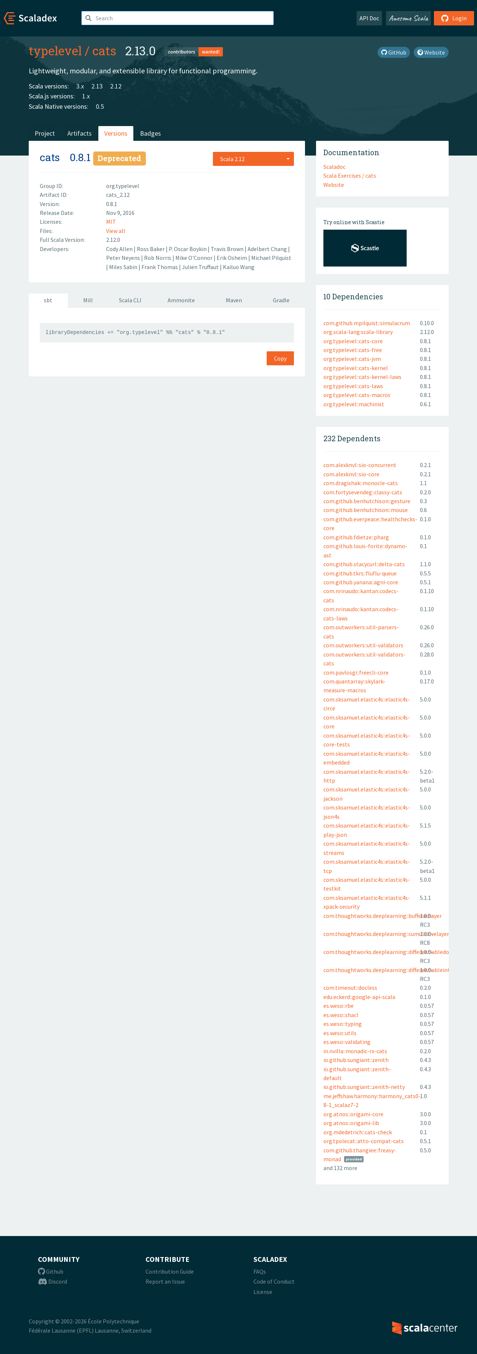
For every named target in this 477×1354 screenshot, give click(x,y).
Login (454, 18)
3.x (80, 86)
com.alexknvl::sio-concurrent (359, 465)
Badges (150, 133)
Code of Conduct (274, 1281)
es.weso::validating (347, 1041)
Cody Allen (120, 249)
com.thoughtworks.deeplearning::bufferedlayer (382, 915)
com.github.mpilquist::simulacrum (366, 323)
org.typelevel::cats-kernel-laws (362, 376)
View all (115, 230)
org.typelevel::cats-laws (353, 386)
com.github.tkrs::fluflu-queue (360, 573)
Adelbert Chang (268, 249)
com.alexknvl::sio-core (351, 474)
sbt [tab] (48, 300)
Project (45, 133)
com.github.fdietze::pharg (356, 537)
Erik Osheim (232, 257)
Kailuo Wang (239, 267)
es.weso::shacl (340, 1015)
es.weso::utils (340, 1033)
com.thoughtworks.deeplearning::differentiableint (386, 970)
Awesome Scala (408, 18)
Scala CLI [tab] (130, 300)
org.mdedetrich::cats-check (357, 1132)
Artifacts (79, 133)
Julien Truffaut (201, 267)
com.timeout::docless (350, 987)
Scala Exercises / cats (349, 175)
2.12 (116, 86)
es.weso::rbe (338, 1005)
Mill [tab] (88, 300)
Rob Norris (158, 257)
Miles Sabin (123, 267)
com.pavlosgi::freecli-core (356, 672)
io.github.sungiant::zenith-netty (364, 1086)
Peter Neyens (123, 257)
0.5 (100, 106)
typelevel (55, 50)
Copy (280, 358)
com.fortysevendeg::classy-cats (362, 492)
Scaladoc (334, 166)
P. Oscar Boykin (188, 249)
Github (50, 1271)
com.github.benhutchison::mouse (365, 510)
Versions (115, 133)
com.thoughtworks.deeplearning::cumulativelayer (386, 933)
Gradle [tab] (281, 300)
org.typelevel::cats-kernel (355, 368)
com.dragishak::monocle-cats (360, 483)
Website (431, 52)
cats (104, 50)
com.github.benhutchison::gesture (366, 501)
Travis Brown (228, 249)
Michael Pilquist (271, 257)
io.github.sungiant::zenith (356, 1060)
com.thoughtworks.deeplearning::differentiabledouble (391, 952)
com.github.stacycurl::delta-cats (364, 564)
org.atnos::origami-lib (351, 1123)
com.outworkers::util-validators (363, 645)
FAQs (259, 1271)
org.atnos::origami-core (353, 1114)
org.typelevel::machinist (353, 404)
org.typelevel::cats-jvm (352, 358)
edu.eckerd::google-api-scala (359, 996)
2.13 (97, 86)
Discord (52, 1281)
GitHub (393, 52)
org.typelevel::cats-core (353, 341)
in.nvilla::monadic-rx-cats (355, 1051)
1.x (86, 96)
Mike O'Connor (194, 257)
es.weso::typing (342, 1023)
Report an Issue (165, 1281)
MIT (111, 221)
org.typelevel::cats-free (352, 350)
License (262, 1291)
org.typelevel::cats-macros (356, 394)
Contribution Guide (169, 1271)
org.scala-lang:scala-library (358, 331)
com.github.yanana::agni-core (360, 582)
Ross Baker (151, 249)
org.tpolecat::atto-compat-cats (363, 1141)
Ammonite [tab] (181, 300)
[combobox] (253, 159)
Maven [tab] (234, 300)
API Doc (369, 18)
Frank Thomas (160, 267)
